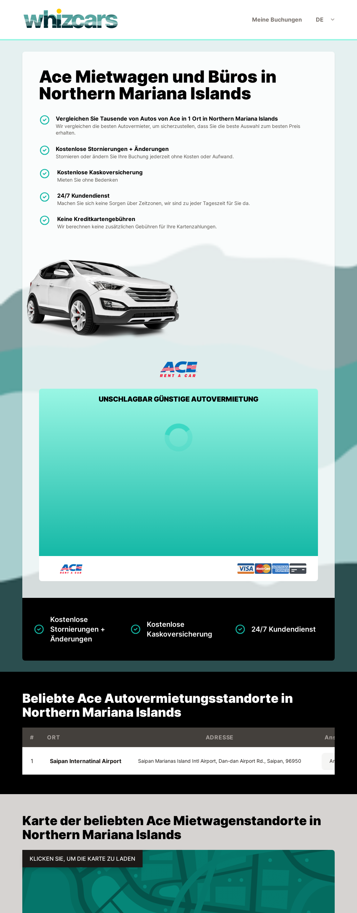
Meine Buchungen (277, 19)
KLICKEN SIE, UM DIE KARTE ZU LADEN (82, 858)
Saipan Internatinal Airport (85, 761)
